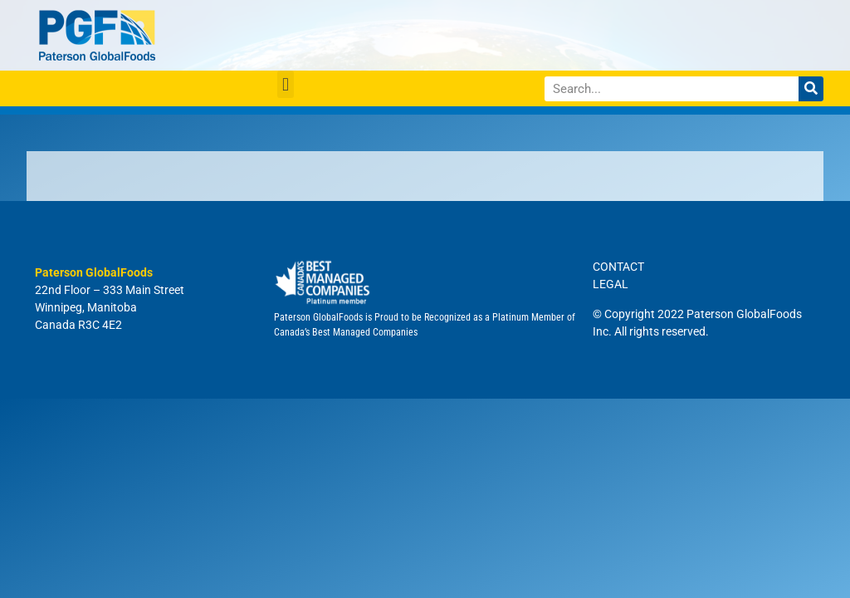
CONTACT (618, 266)
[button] (285, 84)
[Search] (811, 88)
